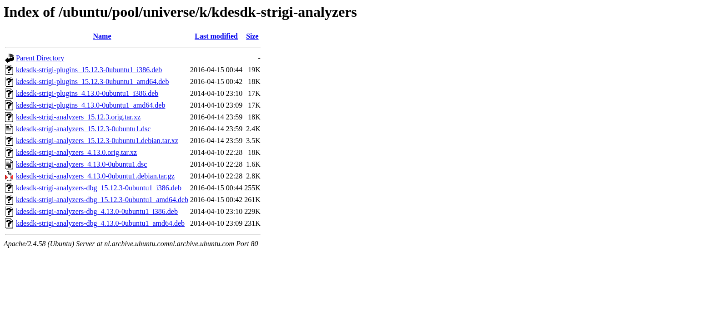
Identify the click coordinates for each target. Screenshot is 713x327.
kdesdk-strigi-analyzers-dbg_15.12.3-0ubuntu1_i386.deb (98, 188)
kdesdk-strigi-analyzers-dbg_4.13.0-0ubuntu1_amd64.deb (100, 223)
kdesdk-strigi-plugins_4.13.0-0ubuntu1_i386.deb (87, 93)
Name (102, 36)
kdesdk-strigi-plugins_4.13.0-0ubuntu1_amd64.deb (90, 105)
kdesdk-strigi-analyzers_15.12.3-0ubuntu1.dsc (83, 129)
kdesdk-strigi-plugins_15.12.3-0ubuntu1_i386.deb (89, 70)
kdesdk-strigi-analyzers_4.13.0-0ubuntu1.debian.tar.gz (95, 176)
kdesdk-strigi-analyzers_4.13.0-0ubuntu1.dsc (81, 164)
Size (252, 36)
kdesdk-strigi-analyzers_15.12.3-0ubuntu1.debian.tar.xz (97, 140)
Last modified (216, 36)
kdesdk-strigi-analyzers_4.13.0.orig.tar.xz (76, 152)
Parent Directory (40, 58)
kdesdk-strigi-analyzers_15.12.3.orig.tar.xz (78, 117)
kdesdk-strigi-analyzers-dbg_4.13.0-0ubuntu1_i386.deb (97, 211)
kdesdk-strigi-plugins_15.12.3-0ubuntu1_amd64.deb (92, 81)
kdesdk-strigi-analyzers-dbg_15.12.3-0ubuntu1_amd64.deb (102, 199)
